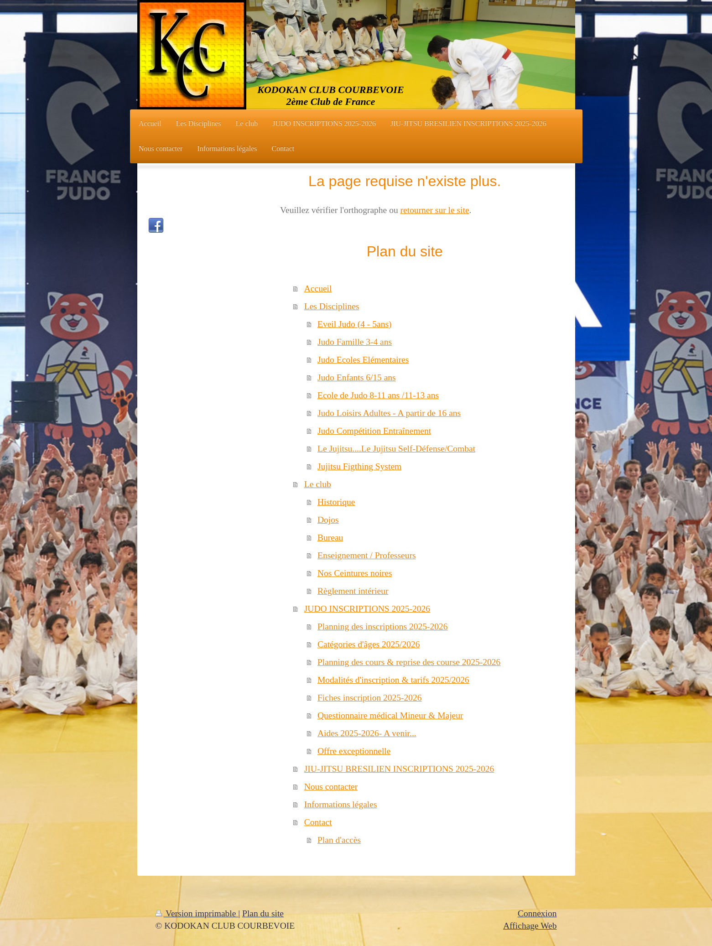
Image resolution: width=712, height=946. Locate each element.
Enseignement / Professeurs (366, 555)
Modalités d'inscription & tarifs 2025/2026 (393, 680)
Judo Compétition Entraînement (374, 431)
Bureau (330, 537)
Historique (336, 502)
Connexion (537, 913)
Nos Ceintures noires (354, 573)
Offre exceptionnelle (353, 751)
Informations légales (340, 804)
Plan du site (263, 913)
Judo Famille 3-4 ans (354, 342)
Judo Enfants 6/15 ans (356, 377)
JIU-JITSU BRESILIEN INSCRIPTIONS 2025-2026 (399, 769)
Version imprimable (197, 913)
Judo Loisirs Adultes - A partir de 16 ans (389, 413)
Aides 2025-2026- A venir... (366, 733)
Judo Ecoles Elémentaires (363, 359)
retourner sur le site (434, 210)
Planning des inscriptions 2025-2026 (382, 626)
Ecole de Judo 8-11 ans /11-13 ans (378, 395)
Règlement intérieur (352, 591)
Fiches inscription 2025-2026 (369, 697)
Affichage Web (529, 925)
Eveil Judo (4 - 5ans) (354, 324)
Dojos (328, 520)
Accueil (318, 288)
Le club (317, 484)
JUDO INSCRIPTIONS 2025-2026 (367, 608)
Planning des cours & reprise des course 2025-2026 (408, 662)
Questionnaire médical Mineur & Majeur (390, 715)
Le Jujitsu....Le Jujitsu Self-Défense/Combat (396, 448)
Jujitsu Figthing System (359, 466)
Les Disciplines (331, 306)
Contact (318, 822)
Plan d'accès (339, 840)
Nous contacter (331, 786)
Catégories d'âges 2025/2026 (368, 644)
